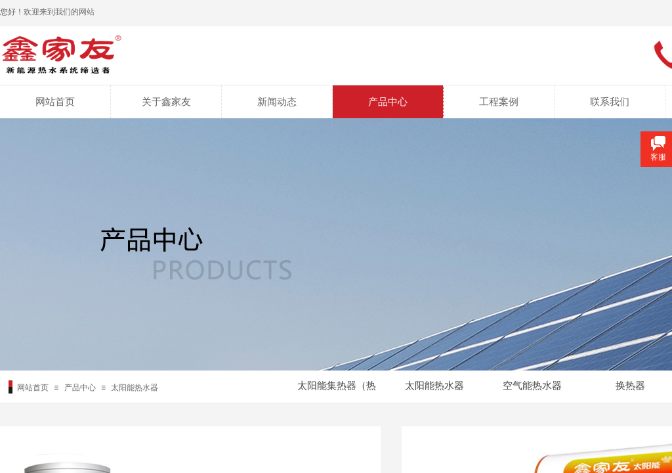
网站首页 (55, 102)
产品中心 (388, 102)
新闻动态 (277, 102)
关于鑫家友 (166, 102)
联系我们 (609, 102)
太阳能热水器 (134, 387)
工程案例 (498, 102)
